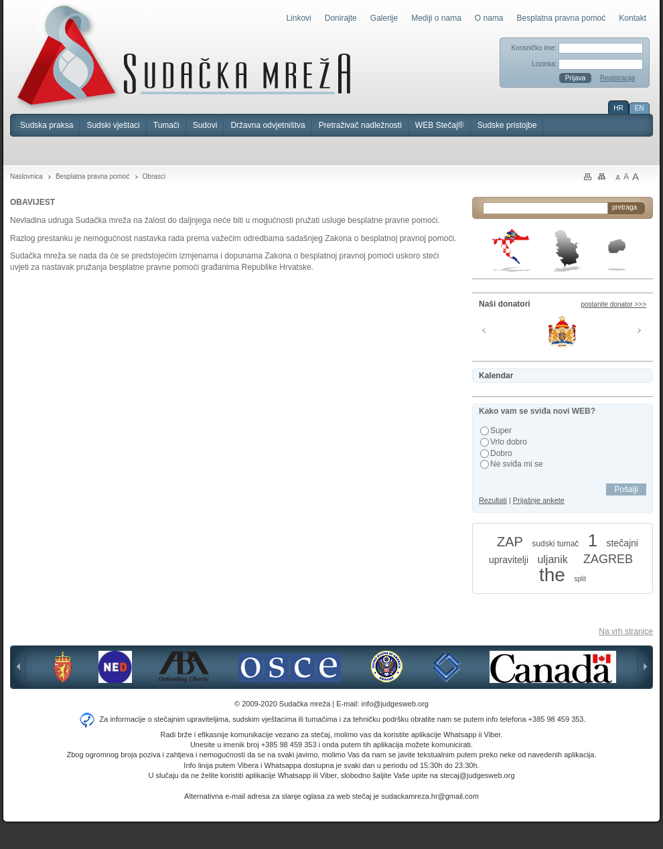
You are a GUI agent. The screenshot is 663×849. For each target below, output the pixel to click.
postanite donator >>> (613, 304)
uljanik (552, 559)
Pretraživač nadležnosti (360, 125)
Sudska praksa (46, 125)
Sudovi (205, 125)
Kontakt (632, 18)
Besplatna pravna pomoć (561, 18)
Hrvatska (512, 250)
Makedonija (616, 255)
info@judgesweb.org (395, 704)
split (580, 579)
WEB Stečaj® (439, 125)
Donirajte (341, 18)
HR (618, 108)
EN (639, 108)
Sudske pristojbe (507, 125)
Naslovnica (26, 176)
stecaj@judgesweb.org (477, 775)
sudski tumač (555, 543)
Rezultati (493, 500)
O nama (489, 18)
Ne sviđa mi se (516, 464)
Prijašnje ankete (539, 500)
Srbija (566, 250)
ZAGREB (608, 559)
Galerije (384, 18)
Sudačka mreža (184, 56)
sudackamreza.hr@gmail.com (430, 796)
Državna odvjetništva (267, 125)
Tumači (166, 125)
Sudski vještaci (112, 125)
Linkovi (298, 18)
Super (501, 430)
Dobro (501, 453)
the (552, 574)
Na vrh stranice (626, 631)
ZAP (510, 541)
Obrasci (154, 176)
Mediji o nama (436, 18)
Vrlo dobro (508, 442)
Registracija (617, 78)
